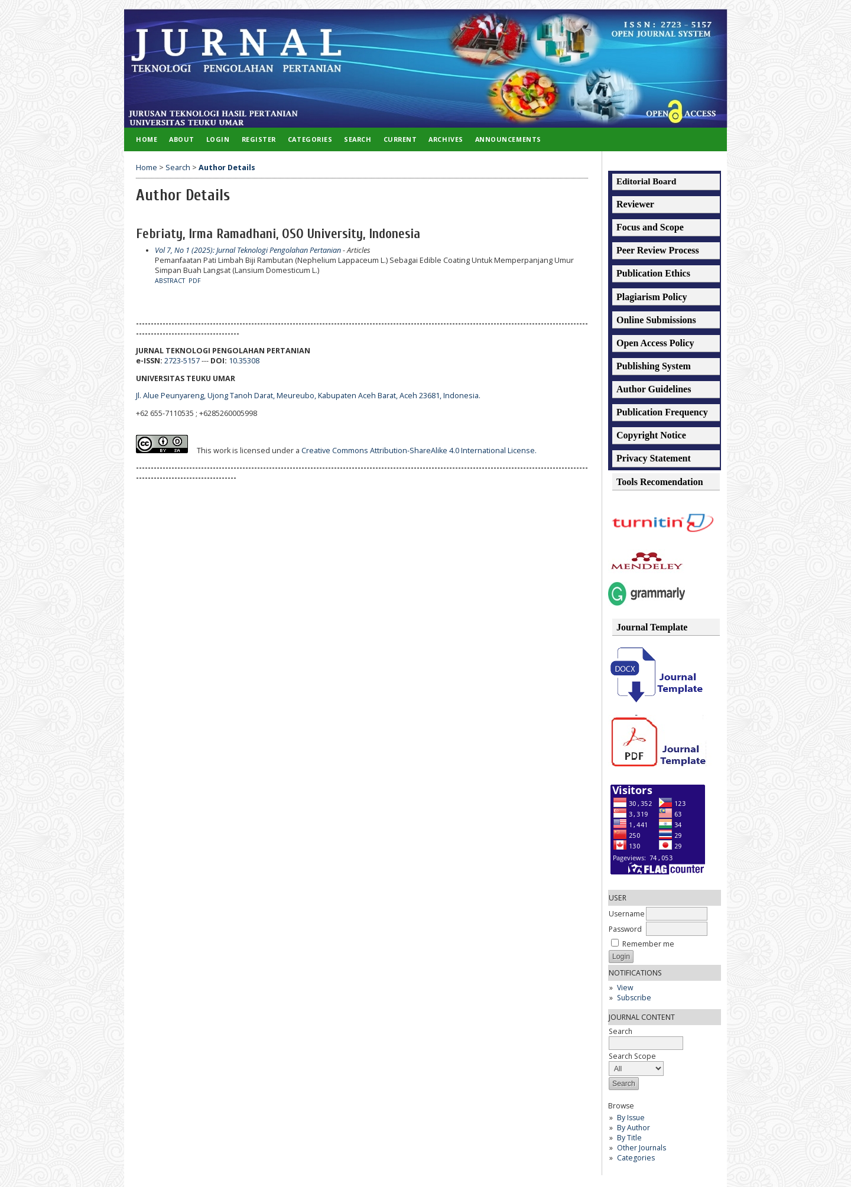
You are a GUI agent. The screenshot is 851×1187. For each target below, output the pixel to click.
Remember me (648, 944)
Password (625, 929)
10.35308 (244, 361)
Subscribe (634, 998)
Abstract (170, 281)
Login (218, 139)
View (625, 988)
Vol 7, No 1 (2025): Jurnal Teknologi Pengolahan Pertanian (248, 250)
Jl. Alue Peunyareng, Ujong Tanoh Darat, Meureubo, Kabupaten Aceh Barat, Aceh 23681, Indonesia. (308, 396)
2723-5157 (182, 361)
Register (259, 139)
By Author (633, 1128)
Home (146, 139)
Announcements (508, 139)
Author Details (227, 167)
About (181, 139)
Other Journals (641, 1148)
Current (400, 139)
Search (357, 139)
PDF (195, 281)
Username (627, 914)
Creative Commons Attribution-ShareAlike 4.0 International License (419, 450)
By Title (629, 1138)
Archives (445, 139)
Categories (636, 1158)
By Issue (631, 1118)
